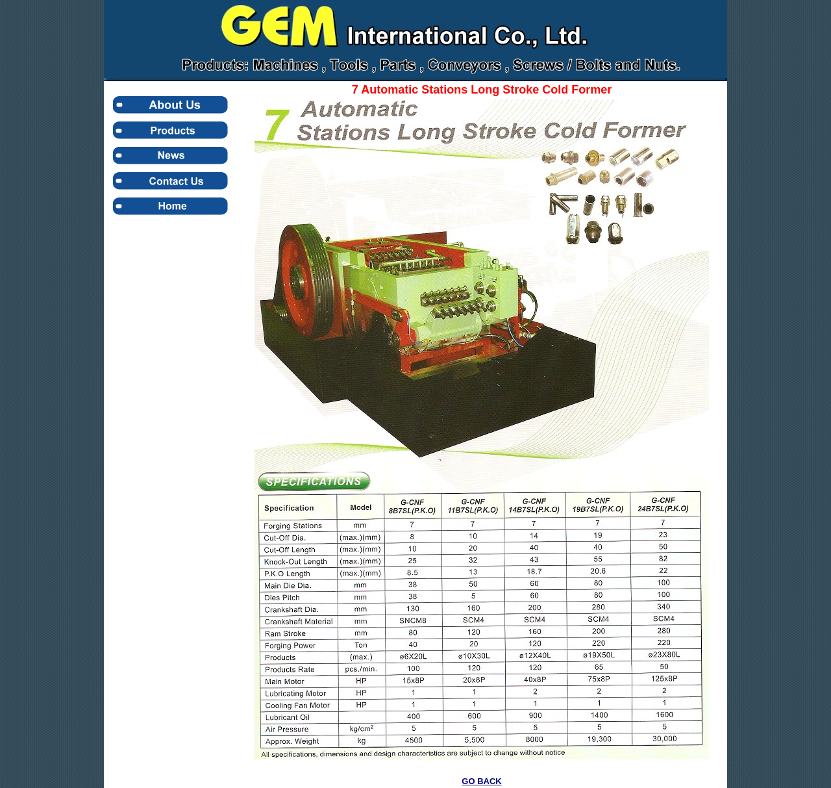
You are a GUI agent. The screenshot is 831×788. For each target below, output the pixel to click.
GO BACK (481, 781)
